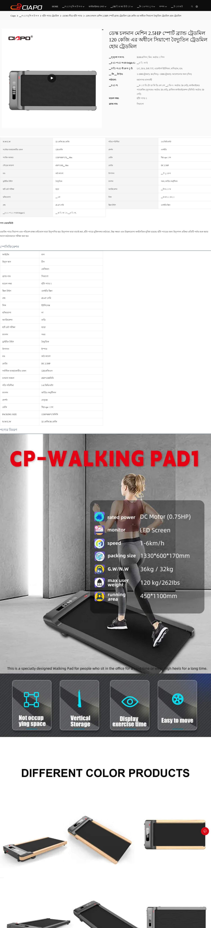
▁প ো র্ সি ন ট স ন (29, 15)
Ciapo (13, 15)
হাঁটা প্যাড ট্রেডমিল (50, 15)
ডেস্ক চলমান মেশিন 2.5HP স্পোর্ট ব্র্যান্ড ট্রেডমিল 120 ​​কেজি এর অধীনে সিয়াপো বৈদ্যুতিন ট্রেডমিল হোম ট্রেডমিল (133, 15)
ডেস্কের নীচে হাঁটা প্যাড (72, 15)
